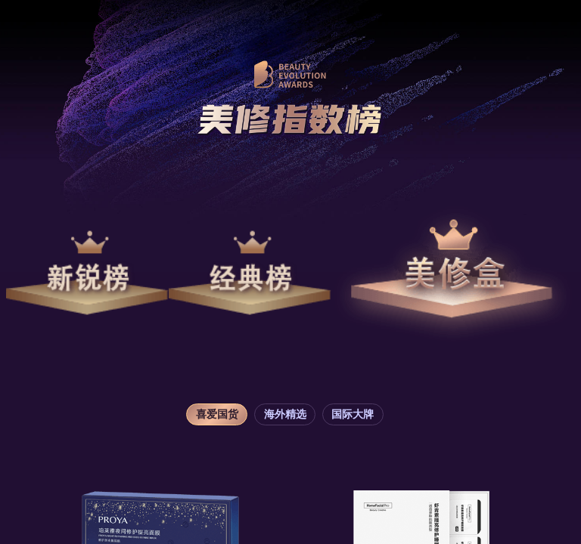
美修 (453, 272)
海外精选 (285, 414)
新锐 (87, 273)
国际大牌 (352, 414)
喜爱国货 (217, 414)
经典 (250, 273)
